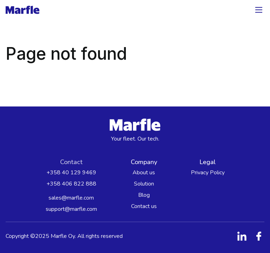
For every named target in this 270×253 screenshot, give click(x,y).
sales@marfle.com (71, 198)
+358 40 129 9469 (71, 172)
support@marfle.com (71, 209)
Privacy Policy (208, 172)
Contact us (144, 206)
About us (144, 172)
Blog (144, 195)
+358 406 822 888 (71, 184)
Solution (144, 184)
